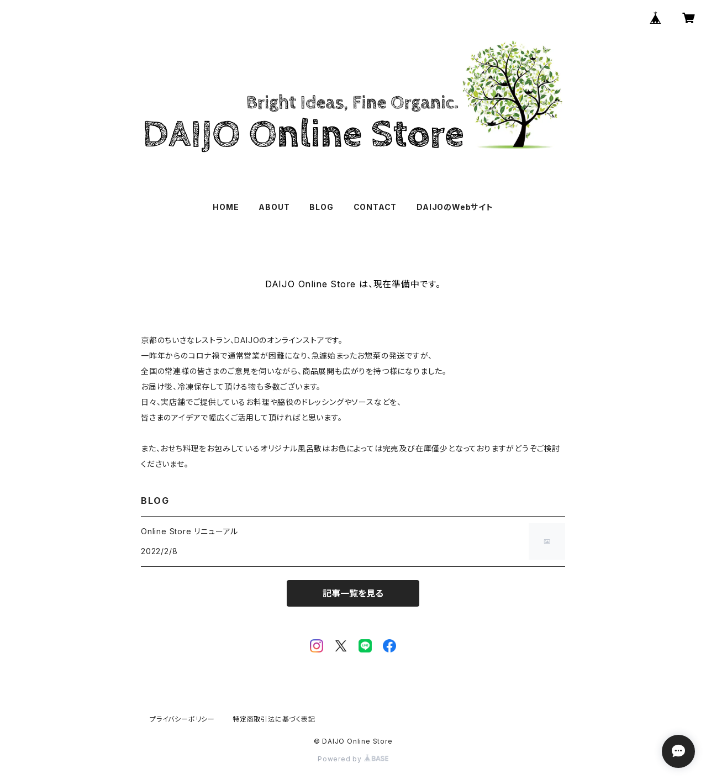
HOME (226, 207)
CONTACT (375, 207)
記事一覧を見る (353, 593)
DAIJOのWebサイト (455, 207)
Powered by (353, 759)
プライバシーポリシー (182, 719)
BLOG (321, 207)
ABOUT (274, 207)
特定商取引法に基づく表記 (274, 719)
